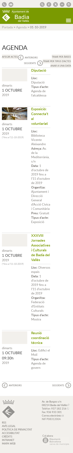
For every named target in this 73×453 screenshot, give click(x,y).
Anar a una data (60, 65)
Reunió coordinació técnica (40, 337)
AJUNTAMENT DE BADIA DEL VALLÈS (15, 16)
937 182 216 (58, 408)
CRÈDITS (7, 436)
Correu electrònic (51, 415)
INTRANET (8, 440)
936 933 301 (54, 412)
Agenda (21, 27)
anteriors (31, 57)
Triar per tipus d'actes (57, 61)
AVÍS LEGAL (9, 426)
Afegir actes (10, 56)
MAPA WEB (8, 443)
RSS (4, 422)
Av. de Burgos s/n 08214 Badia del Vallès (55, 403)
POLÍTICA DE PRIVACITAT (17, 429)
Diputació (38, 70)
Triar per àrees (61, 56)
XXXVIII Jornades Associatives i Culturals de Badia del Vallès (40, 247)
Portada (7, 27)
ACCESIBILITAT (11, 433)
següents (30, 63)
